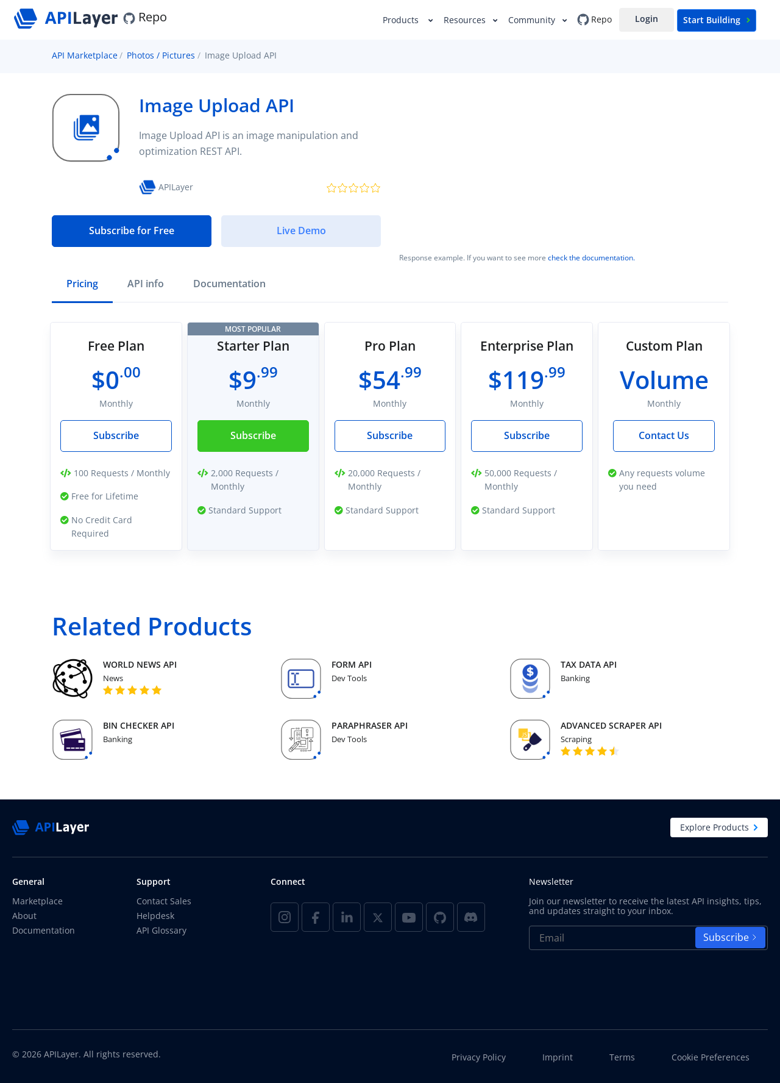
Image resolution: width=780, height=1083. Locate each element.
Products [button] (403, 20)
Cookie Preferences (711, 1057)
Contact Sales (163, 901)
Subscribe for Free (131, 230)
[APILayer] (67, 17)
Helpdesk (155, 915)
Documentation (43, 930)
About (24, 915)
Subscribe (116, 435)
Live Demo (301, 230)
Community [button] (533, 20)
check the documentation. (591, 257)
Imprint (557, 1057)
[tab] (82, 285)
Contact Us (664, 435)
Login (646, 18)
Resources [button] (466, 20)
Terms (622, 1057)
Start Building (716, 20)
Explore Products (719, 827)
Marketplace (37, 901)
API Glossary (161, 930)
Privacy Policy (479, 1057)
